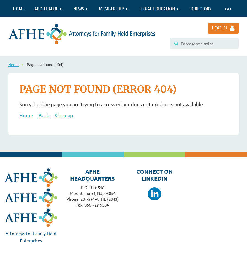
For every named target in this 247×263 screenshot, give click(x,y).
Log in (219, 28)
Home (13, 64)
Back (44, 115)
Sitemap (64, 115)
